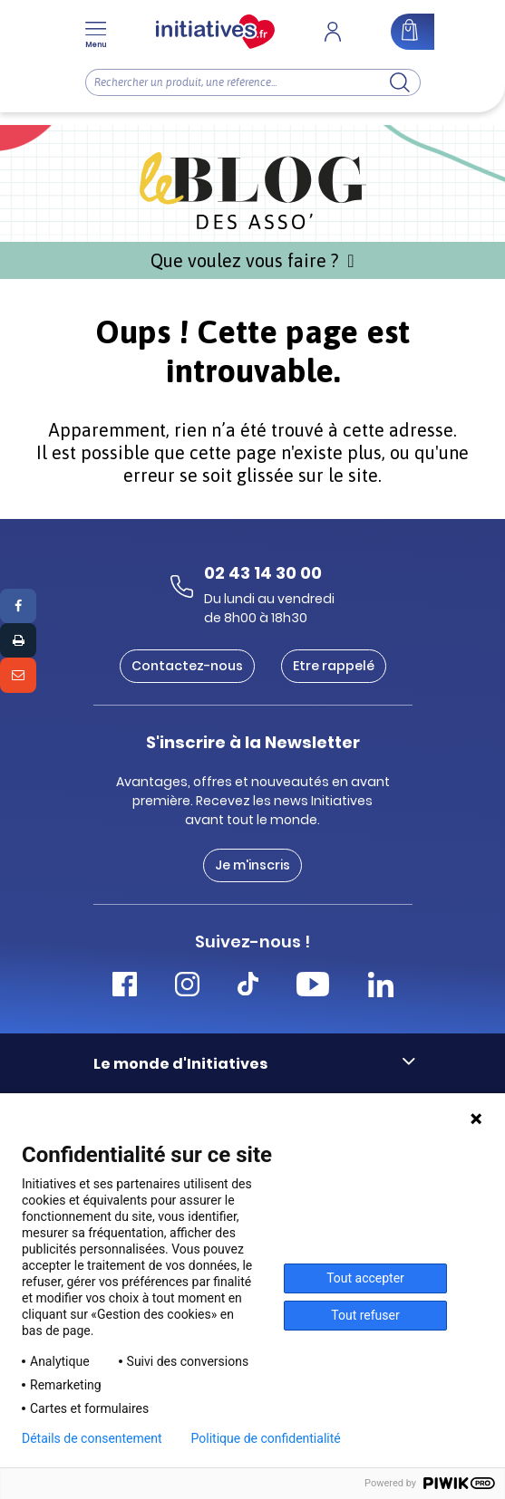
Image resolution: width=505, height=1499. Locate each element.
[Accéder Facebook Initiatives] (124, 987)
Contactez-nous (187, 666)
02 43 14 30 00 (263, 573)
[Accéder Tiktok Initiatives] (248, 987)
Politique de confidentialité (266, 1438)
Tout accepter (365, 1278)
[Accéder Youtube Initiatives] (312, 987)
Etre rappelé (333, 666)
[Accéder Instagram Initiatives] (187, 987)
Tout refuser (365, 1315)
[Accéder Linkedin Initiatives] (380, 987)
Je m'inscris (252, 865)
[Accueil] (215, 32)
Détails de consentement (92, 1438)
